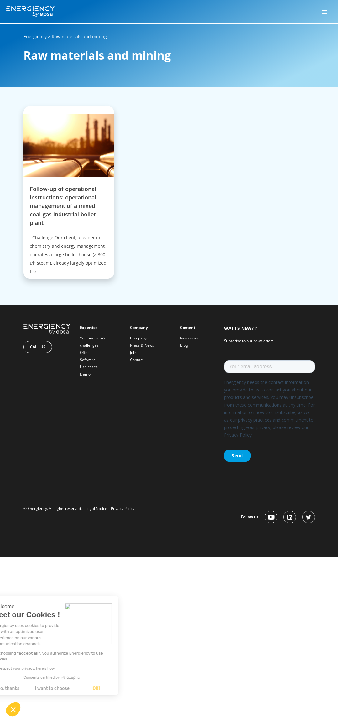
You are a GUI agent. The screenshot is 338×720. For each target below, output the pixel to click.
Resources (189, 338)
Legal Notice (96, 508)
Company (138, 338)
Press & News (142, 345)
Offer (84, 352)
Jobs (133, 352)
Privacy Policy (122, 508)
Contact (136, 359)
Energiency (35, 36)
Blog (184, 345)
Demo (85, 374)
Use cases (89, 367)
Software (88, 359)
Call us (37, 347)
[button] (13, 709)
